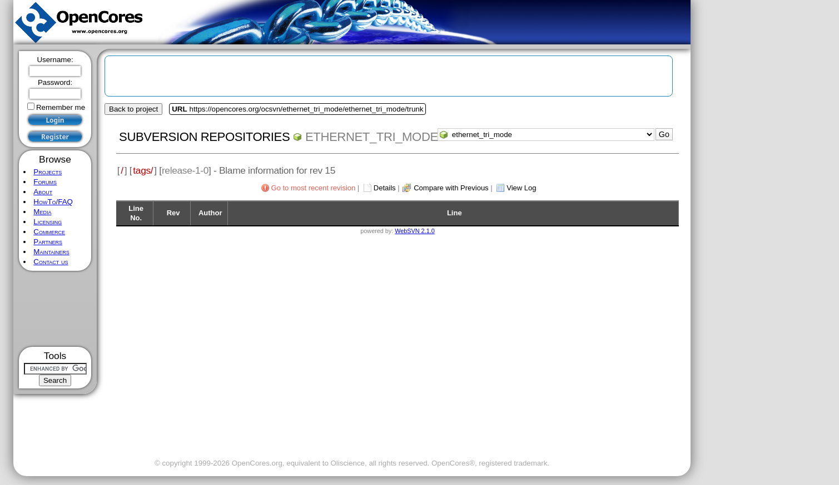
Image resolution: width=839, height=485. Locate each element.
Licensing (47, 222)
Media (42, 212)
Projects (47, 172)
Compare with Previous (451, 188)
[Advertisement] (55, 308)
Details (385, 188)
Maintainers (51, 251)
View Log (521, 188)
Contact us (50, 261)
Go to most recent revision (313, 188)
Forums (45, 182)
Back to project (133, 109)
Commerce (49, 232)
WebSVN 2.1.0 (414, 231)
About (42, 192)
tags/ (143, 170)
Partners (47, 242)
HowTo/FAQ (53, 202)
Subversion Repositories (204, 137)
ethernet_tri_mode (371, 137)
